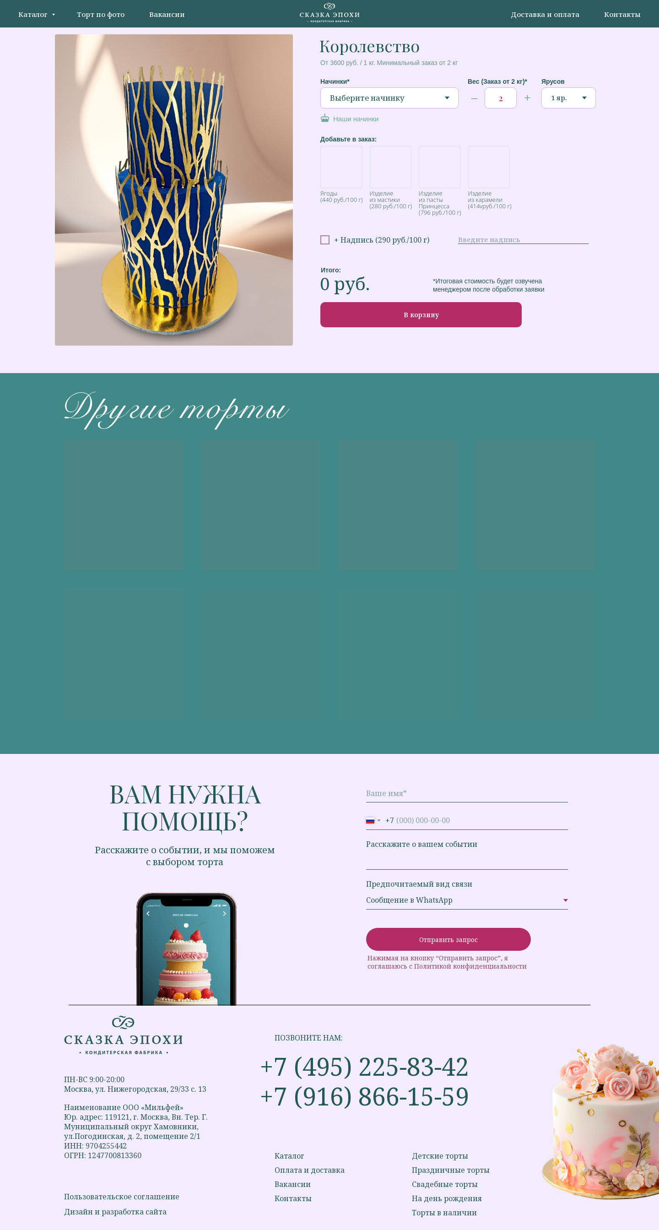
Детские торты (440, 1156)
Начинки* (335, 81)
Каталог (33, 14)
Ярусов (553, 81)
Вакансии (167, 14)
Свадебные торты (445, 1184)
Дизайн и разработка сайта (115, 1212)
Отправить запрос (448, 939)
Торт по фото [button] (100, 14)
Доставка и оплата (545, 14)
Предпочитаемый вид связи (419, 884)
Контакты (622, 14)
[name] (467, 793)
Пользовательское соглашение (121, 1197)
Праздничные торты (451, 1170)
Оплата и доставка (310, 1170)
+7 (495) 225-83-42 (364, 1066)
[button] (376, 119)
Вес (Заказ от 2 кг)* (497, 81)
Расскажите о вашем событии (421, 844)
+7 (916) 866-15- (350, 1096)
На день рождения (447, 1198)
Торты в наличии (444, 1213)
